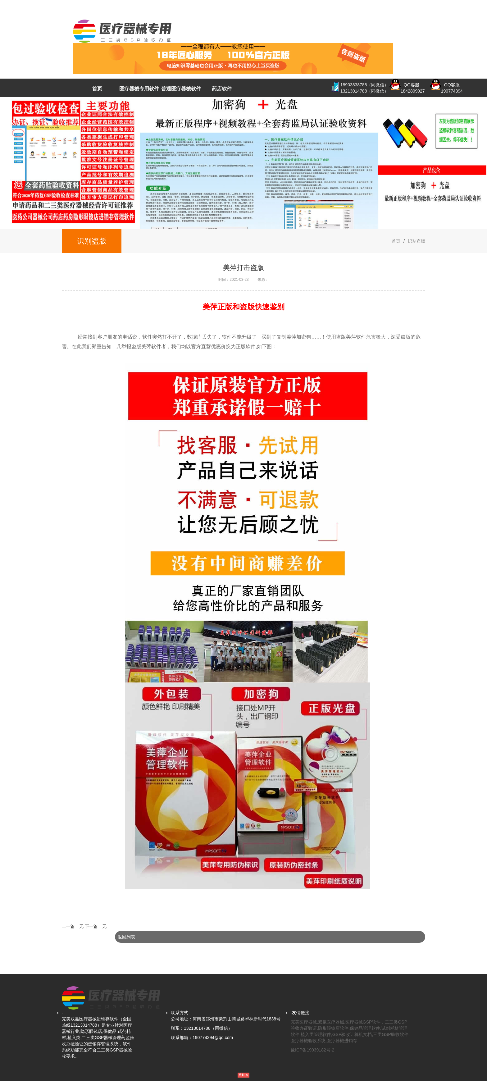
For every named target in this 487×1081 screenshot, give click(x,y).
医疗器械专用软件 (139, 88)
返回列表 (406, 930)
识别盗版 (416, 241)
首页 (97, 88)
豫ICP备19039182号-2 (312, 1043)
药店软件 (222, 88)
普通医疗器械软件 (181, 88)
